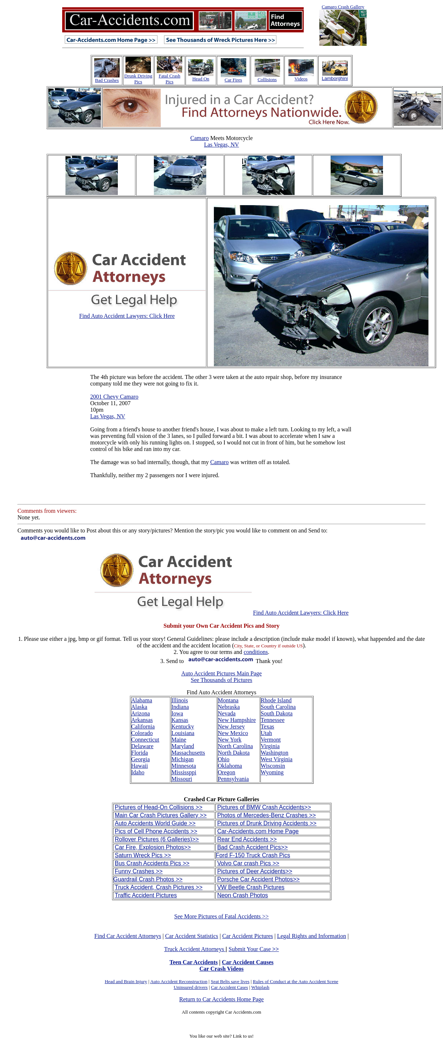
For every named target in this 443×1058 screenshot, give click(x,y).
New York (230, 739)
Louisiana (182, 733)
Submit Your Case (254, 949)
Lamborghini (335, 78)
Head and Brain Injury (126, 981)
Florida (139, 753)
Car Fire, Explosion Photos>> (153, 847)
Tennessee (273, 720)
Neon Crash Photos (242, 895)
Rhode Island (276, 700)
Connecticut (145, 739)
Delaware (142, 746)
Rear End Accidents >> (247, 839)
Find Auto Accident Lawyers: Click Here (127, 316)
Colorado (142, 733)
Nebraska (229, 707)
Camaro (199, 138)
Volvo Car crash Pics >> (248, 863)
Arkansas (142, 720)
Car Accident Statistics (191, 936)
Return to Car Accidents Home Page (221, 999)
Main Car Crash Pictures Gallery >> (161, 815)
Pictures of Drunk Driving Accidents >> (266, 823)
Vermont (271, 739)
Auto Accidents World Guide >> (155, 823)
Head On (200, 78)
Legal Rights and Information (311, 936)
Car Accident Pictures (247, 936)
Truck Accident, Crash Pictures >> (159, 887)
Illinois (179, 700)
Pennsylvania (233, 779)
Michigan (182, 759)
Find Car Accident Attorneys (127, 936)
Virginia (270, 746)
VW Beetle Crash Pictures (250, 887)
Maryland (182, 746)
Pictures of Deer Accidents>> (254, 871)
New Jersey (231, 726)
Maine (178, 739)
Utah (266, 733)
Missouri (181, 779)
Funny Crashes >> (139, 871)
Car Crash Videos (221, 969)
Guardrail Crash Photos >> (148, 879)
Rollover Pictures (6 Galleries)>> (157, 839)
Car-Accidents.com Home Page (258, 831)
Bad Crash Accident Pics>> (252, 847)
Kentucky (182, 726)
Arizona (140, 713)
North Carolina (235, 746)
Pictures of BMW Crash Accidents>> (264, 807)
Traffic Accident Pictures (146, 895)
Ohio (224, 759)
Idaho (137, 772)
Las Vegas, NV (221, 144)
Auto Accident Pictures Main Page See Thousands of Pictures (221, 676)
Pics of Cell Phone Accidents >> (156, 831)
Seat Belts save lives (230, 981)
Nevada (227, 713)
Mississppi (183, 772)
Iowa (177, 713)
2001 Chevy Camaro (114, 397)
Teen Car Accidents (193, 962)
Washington (274, 753)
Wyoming (272, 772)
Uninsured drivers (190, 987)
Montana (228, 700)
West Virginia (276, 759)
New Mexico (233, 733)
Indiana (180, 707)
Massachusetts (188, 753)
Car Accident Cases (229, 987)
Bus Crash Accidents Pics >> (152, 863)
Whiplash (260, 987)
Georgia (140, 759)
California (143, 726)
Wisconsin (273, 766)
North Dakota (234, 753)
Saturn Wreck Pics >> (143, 855)
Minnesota (183, 766)
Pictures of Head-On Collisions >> (159, 807)
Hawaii (139, 766)
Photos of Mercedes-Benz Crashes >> (266, 815)
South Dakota (277, 713)
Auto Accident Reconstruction (178, 981)
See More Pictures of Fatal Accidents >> (221, 916)
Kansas (179, 720)
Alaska (139, 707)
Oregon (226, 772)
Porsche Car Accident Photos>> (258, 879)
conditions (256, 652)
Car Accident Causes (248, 962)
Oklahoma (230, 766)
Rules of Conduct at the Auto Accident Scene (295, 981)
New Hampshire (237, 720)
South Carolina (278, 707)
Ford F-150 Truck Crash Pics (253, 855)
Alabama (141, 700)
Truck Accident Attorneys (195, 949)
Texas (267, 726)
